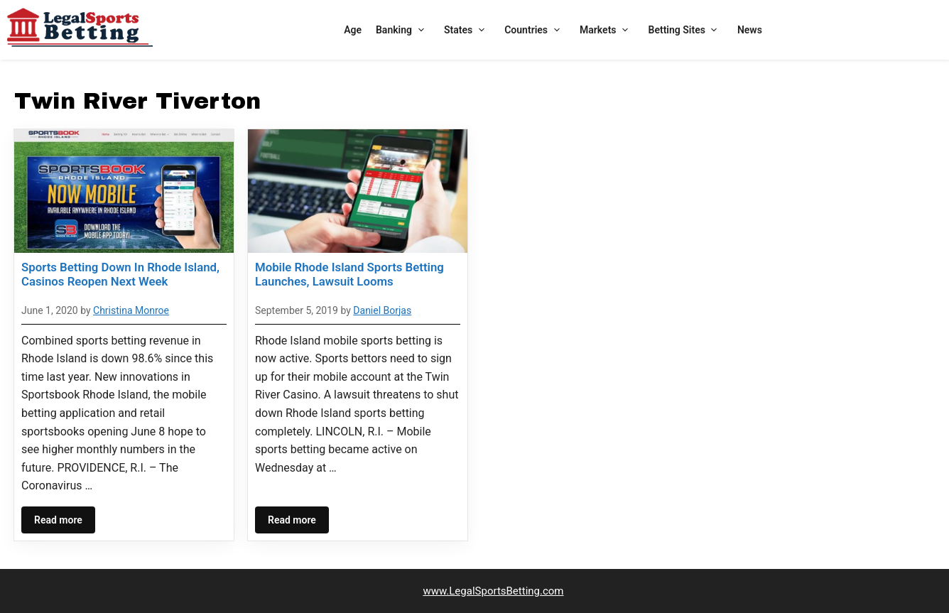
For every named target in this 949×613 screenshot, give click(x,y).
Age (353, 30)
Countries (534, 30)
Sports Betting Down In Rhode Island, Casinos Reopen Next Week (120, 274)
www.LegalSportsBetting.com (493, 591)
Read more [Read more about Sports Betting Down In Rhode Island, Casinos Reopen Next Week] (58, 520)
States (467, 30)
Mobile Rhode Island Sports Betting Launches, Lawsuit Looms (349, 274)
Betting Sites (686, 30)
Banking (403, 30)
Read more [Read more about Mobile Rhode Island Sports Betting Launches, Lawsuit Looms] (292, 520)
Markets (607, 30)
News (749, 30)
